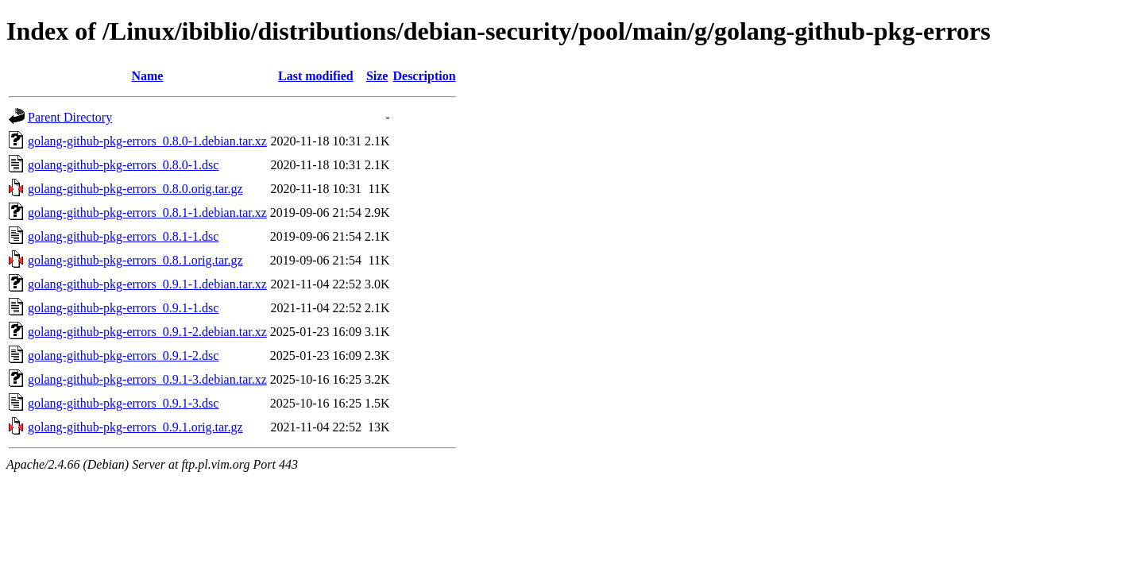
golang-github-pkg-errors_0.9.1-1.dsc (123, 308)
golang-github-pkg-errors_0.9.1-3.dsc (123, 403)
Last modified (316, 76)
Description (423, 76)
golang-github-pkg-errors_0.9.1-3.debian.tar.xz (147, 379)
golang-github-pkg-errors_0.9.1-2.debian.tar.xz (147, 331)
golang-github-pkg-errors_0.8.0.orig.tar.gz (135, 188)
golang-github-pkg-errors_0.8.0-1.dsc (123, 165)
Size (377, 76)
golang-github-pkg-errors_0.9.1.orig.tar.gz (135, 427)
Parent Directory (70, 117)
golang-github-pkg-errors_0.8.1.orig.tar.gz (135, 260)
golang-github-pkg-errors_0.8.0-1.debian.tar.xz (147, 141)
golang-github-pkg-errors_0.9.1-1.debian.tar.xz (147, 284)
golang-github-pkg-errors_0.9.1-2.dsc (123, 355)
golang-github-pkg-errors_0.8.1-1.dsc (123, 236)
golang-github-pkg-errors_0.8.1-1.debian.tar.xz (147, 212)
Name (147, 76)
